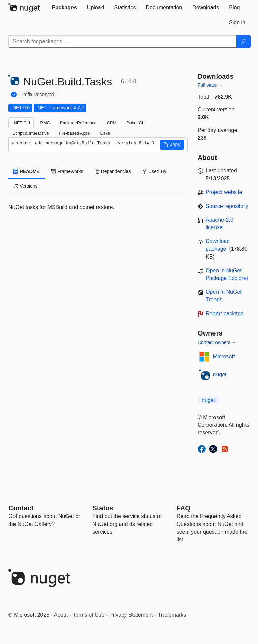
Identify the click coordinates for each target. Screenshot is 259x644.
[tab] (64, 7)
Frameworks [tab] (67, 171)
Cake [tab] (105, 133)
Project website (224, 192)
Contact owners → (217, 342)
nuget (220, 374)
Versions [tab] (25, 186)
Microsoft (224, 356)
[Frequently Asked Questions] (184, 508)
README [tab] (26, 171)
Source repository (227, 206)
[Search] (243, 41)
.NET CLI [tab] (21, 122)
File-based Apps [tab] (74, 133)
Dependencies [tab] (113, 171)
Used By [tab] (154, 171)
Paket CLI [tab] (135, 122)
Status (102, 508)
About (61, 615)
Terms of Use (88, 615)
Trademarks (172, 615)
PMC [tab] (45, 122)
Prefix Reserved (37, 94)
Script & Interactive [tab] (30, 133)
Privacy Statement (131, 615)
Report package (225, 313)
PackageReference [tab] (78, 122)
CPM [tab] (111, 122)
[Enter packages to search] (122, 41)
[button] (172, 145)
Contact (20, 508)
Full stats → (210, 85)
